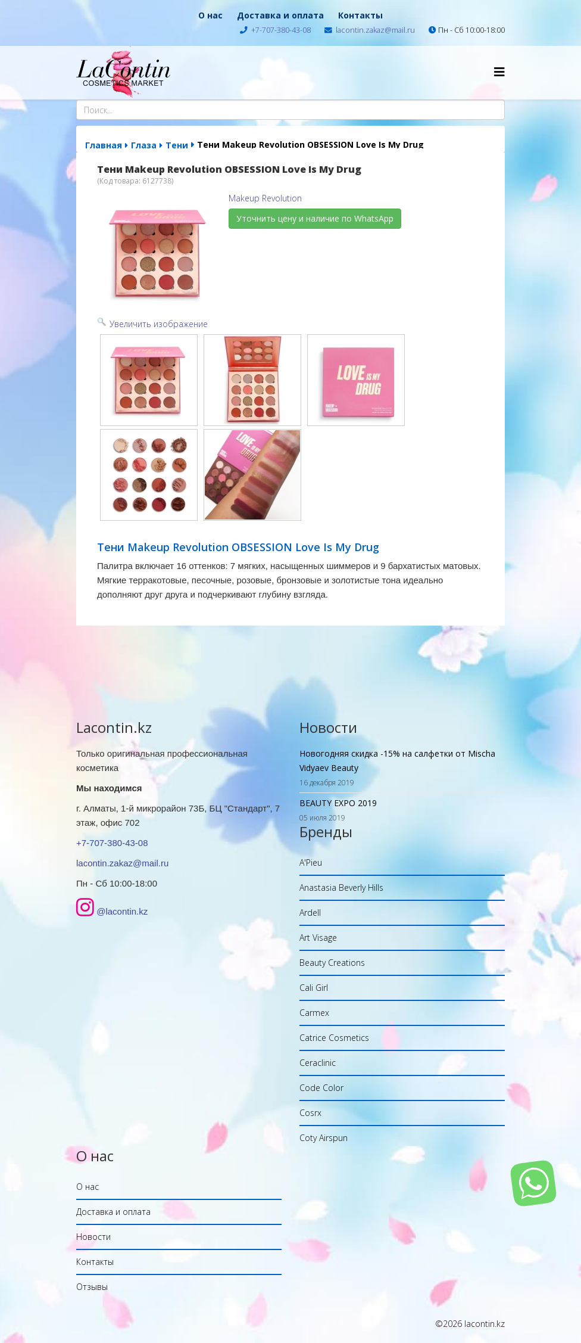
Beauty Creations (332, 962)
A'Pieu (310, 862)
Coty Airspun (323, 1137)
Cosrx (310, 1112)
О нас (210, 15)
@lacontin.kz (122, 911)
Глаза (144, 145)
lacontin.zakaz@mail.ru (375, 30)
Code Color (321, 1087)
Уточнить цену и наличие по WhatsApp (314, 218)
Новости (93, 1236)
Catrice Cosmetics (334, 1037)
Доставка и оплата (280, 15)
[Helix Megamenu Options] (499, 72)
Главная (103, 145)
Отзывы (92, 1286)
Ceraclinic (317, 1062)
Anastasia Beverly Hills (341, 887)
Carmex (314, 1012)
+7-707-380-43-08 (281, 30)
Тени (176, 145)
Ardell (310, 912)
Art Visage (318, 937)
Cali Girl (313, 987)
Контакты (360, 15)
